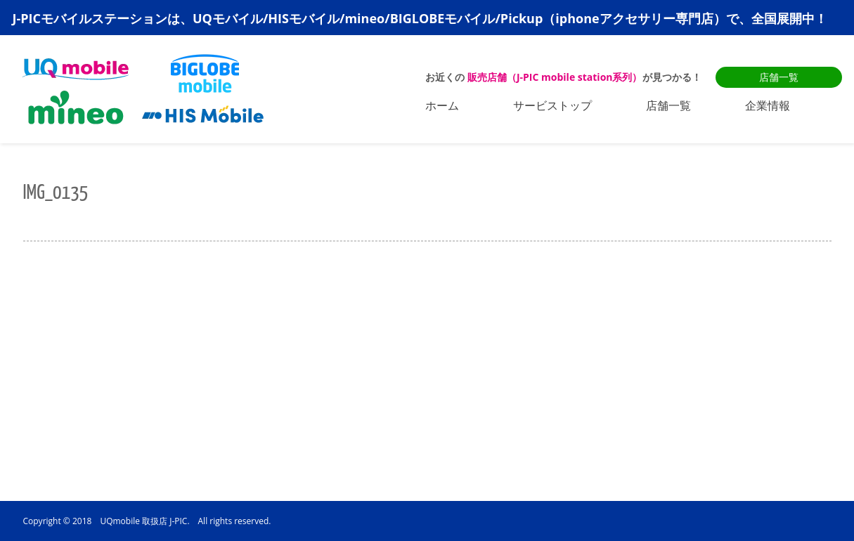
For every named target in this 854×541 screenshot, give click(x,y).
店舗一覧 (778, 77)
